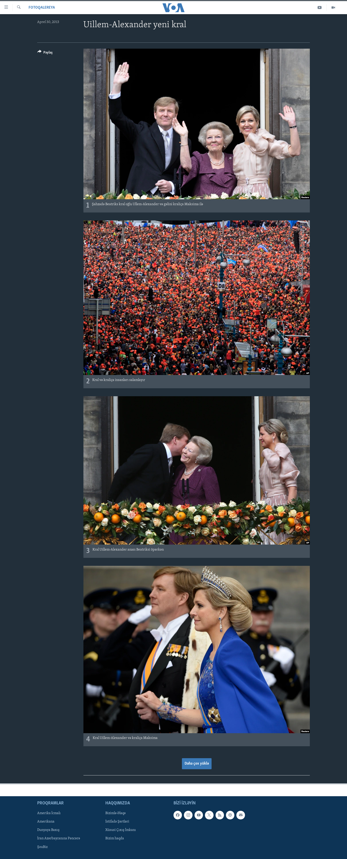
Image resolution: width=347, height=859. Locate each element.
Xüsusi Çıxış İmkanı (120, 830)
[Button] (45, 53)
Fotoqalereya (42, 8)
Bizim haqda (114, 838)
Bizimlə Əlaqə (115, 813)
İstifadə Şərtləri (117, 821)
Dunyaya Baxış (48, 830)
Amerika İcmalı (49, 813)
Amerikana (45, 821)
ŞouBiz (42, 847)
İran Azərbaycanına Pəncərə (58, 838)
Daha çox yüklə (197, 763)
